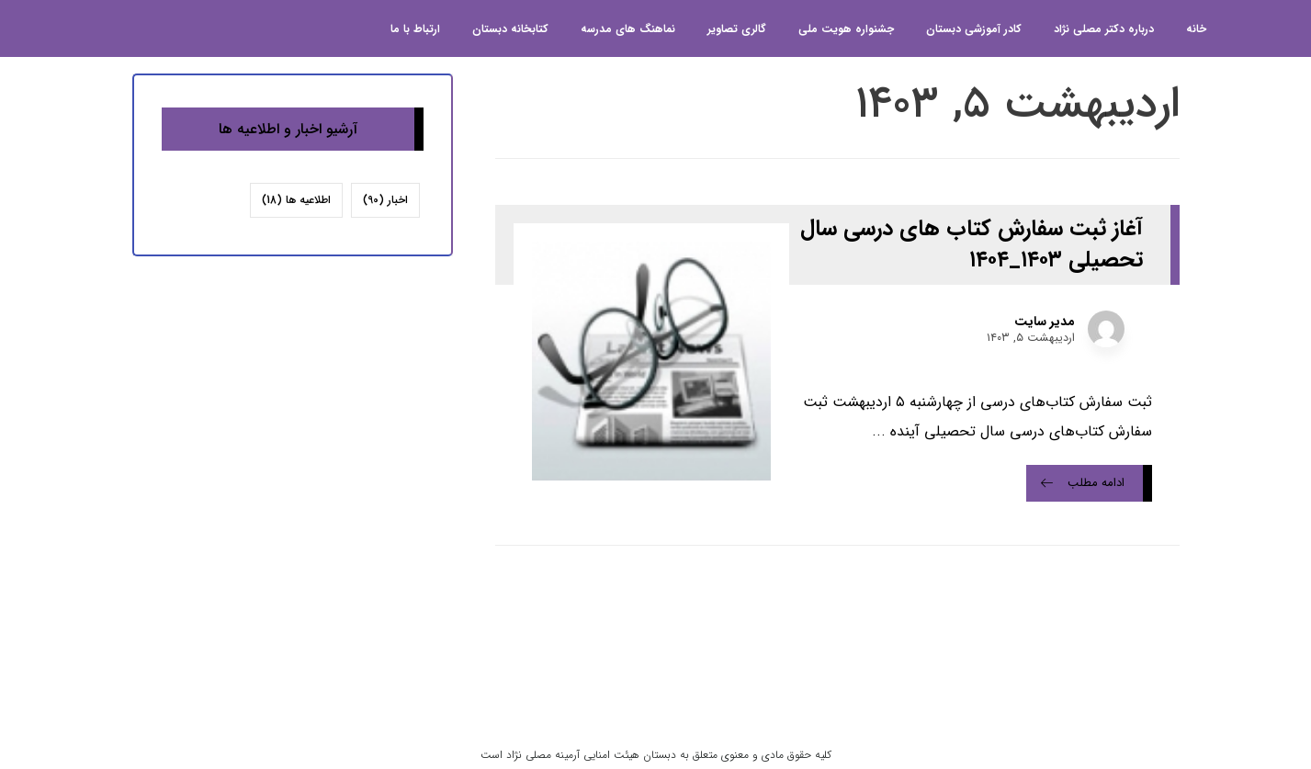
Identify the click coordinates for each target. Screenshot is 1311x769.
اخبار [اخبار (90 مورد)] (385, 200)
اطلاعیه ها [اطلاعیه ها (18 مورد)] (296, 200)
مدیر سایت (1044, 321)
